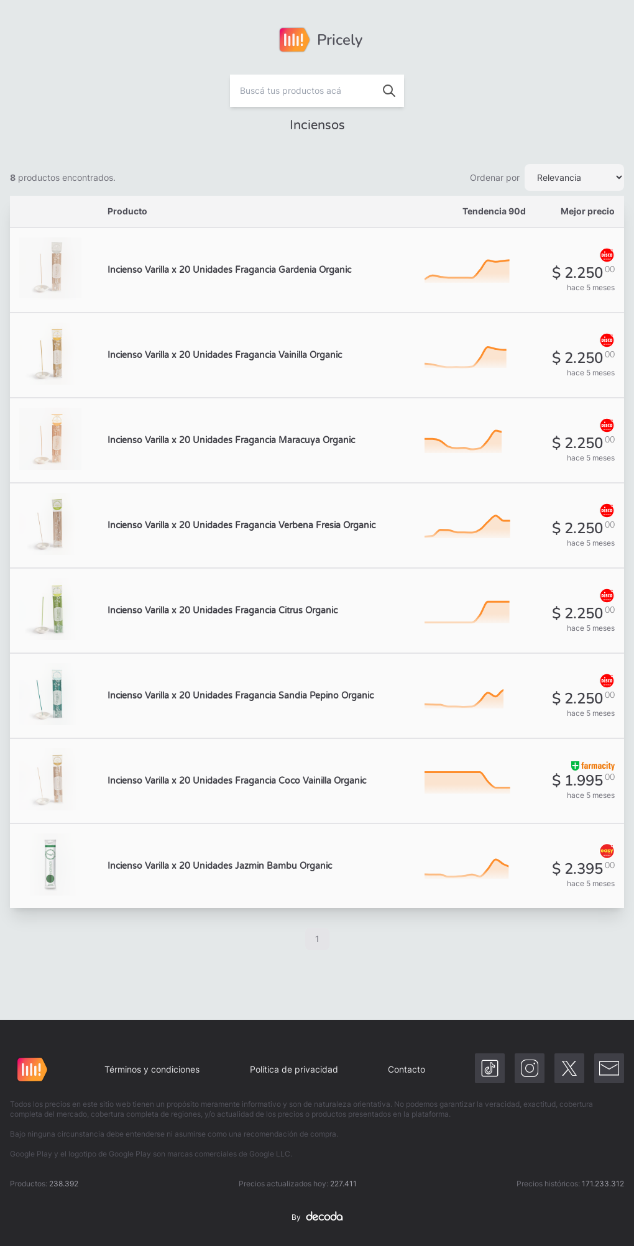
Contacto (406, 1069)
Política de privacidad (294, 1069)
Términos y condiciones (152, 1069)
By (317, 1217)
